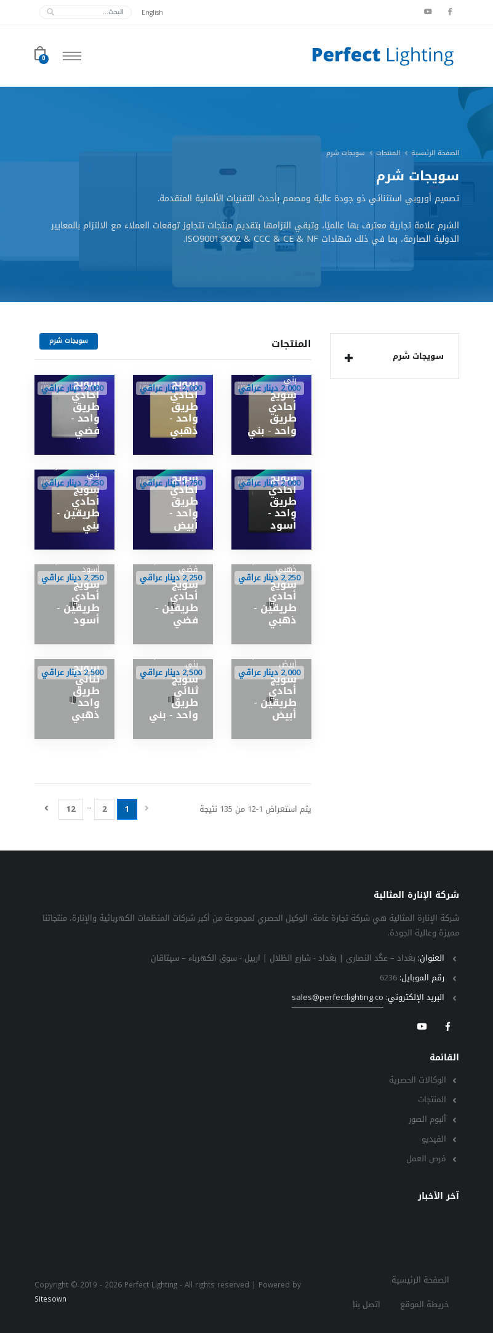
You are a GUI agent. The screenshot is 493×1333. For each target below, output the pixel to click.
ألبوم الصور (427, 1119)
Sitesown (50, 1299)
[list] (348, 358)
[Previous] (146, 809)
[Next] (46, 809)
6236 (388, 977)
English (152, 12)
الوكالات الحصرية (417, 1079)
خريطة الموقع (424, 1304)
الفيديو (434, 1139)
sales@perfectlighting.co (337, 997)
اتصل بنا (366, 1304)
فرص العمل (426, 1158)
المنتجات (388, 152)
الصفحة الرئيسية (435, 152)
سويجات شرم (391, 357)
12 (70, 809)
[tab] (394, 356)
